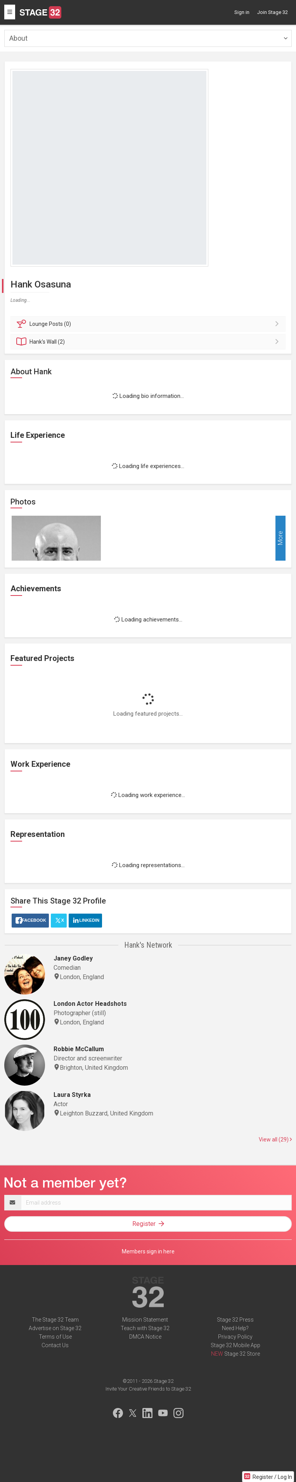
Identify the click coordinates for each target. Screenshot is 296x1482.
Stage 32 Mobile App (235, 1345)
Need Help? (235, 1328)
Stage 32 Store (242, 1354)
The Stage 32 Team (55, 1320)
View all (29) (275, 1139)
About (18, 38)
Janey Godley (73, 958)
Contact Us (55, 1345)
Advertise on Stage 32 (55, 1328)
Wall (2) (149, 341)
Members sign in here (148, 1251)
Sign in (241, 12)
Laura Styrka (72, 1094)
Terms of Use (55, 1337)
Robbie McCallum (79, 1049)
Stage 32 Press (235, 1320)
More (280, 538)
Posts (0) (149, 324)
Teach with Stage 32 (145, 1328)
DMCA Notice (145, 1337)
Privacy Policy (235, 1337)
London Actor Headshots (90, 1003)
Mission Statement (145, 1320)
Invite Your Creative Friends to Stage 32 (148, 1389)
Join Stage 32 (272, 12)
